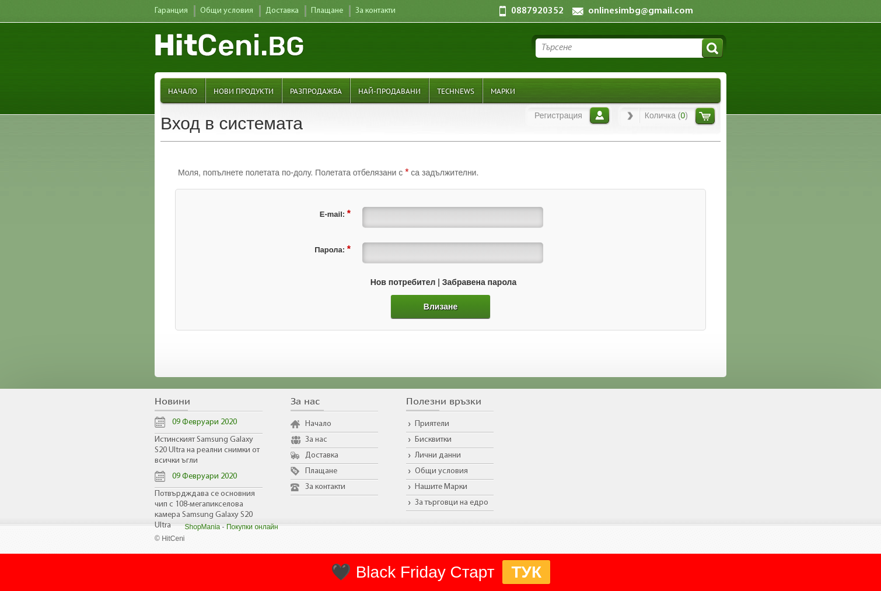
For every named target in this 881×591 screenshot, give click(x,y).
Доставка (321, 455)
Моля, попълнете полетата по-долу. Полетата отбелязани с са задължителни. (328, 172)
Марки (503, 91)
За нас (316, 439)
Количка (705, 115)
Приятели (432, 424)
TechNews (455, 91)
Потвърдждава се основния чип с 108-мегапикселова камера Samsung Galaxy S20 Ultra (205, 510)
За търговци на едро (451, 502)
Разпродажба (316, 91)
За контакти (325, 487)
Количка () (666, 115)
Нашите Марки (441, 487)
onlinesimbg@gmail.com (640, 11)
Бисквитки (433, 439)
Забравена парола (479, 282)
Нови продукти (244, 91)
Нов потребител (403, 282)
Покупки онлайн (252, 527)
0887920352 (537, 11)
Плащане (321, 471)
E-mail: (335, 214)
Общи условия (441, 471)
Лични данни (438, 455)
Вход (599, 115)
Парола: (332, 249)
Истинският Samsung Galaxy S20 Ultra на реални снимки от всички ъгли (207, 450)
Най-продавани (389, 91)
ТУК (526, 572)
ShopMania (203, 527)
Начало (182, 91)
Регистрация (558, 115)
